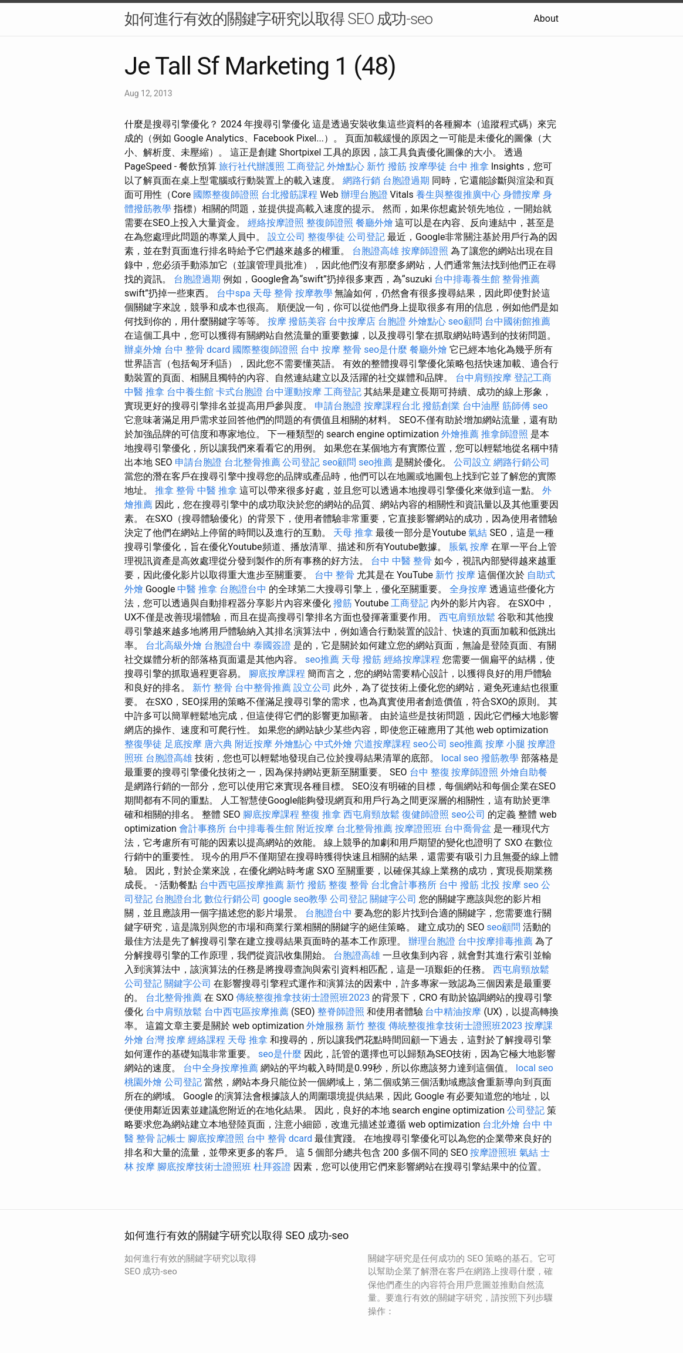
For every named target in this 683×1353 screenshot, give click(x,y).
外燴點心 (345, 166)
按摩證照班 (418, 828)
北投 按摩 (501, 884)
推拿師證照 (504, 434)
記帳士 (171, 1138)
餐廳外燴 (374, 222)
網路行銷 (361, 180)
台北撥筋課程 (289, 194)
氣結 (477, 532)
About (546, 18)
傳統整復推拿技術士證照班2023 (303, 997)
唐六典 (218, 744)
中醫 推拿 (144, 391)
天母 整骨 (273, 293)
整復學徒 (326, 236)
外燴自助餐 (524, 772)
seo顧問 (465, 321)
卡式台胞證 (239, 391)
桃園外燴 (143, 1082)
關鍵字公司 (393, 899)
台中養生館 (190, 391)
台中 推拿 (469, 166)
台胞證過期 (406, 180)
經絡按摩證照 (276, 222)
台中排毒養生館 (467, 279)
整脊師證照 (340, 1011)
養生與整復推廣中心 (458, 194)
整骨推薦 (521, 279)
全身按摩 (468, 589)
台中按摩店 (352, 321)
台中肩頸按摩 (483, 377)
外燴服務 (325, 1025)
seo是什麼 (385, 349)
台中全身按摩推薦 (220, 1068)
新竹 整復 (366, 1025)
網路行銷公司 (521, 462)
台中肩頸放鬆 (174, 1011)
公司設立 (472, 462)
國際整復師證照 (226, 194)
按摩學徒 (428, 166)
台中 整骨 (334, 575)
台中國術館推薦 (517, 321)
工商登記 (305, 166)
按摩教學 (314, 293)
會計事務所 (202, 828)
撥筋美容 (307, 321)
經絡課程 (206, 1039)
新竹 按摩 (455, 575)
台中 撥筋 (459, 884)
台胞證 (392, 321)
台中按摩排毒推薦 (495, 941)
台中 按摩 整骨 (330, 349)
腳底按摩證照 (216, 1138)
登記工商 (533, 377)
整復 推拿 (321, 814)
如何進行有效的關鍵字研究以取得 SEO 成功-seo (278, 19)
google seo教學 (295, 899)
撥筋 (342, 603)
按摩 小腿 (505, 744)
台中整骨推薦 (263, 687)
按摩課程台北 (392, 405)
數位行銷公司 (232, 899)
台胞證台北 (178, 899)
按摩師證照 (424, 251)
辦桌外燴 (143, 349)
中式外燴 (333, 744)
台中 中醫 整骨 (401, 560)
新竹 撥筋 (387, 166)
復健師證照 (425, 814)
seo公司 (430, 744)
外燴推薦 (460, 434)
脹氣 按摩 (469, 546)
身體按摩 (521, 194)
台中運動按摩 (293, 391)
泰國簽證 (272, 645)
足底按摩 (183, 744)
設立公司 (286, 236)
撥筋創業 (441, 405)
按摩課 (539, 1025)
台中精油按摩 (453, 1011)
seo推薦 (376, 462)
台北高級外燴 (174, 645)
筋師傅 (516, 405)
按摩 (277, 321)
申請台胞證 (338, 405)
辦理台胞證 (364, 194)
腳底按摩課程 (277, 673)
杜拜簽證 (272, 1166)
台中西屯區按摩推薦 (242, 884)
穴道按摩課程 (382, 744)
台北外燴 (501, 1124)
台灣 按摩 (165, 1039)
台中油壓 (481, 405)
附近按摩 (253, 744)
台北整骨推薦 (252, 462)
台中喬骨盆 (467, 828)
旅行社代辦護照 (252, 166)
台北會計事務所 (404, 884)
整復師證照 (329, 222)
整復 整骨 (348, 884)
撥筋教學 (500, 758)
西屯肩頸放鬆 (467, 617)
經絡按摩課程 (412, 659)
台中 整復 (429, 772)
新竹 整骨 (212, 687)
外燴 (133, 1039)
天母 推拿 (353, 532)
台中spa (234, 293)
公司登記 (366, 236)
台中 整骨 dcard (197, 349)
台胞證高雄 (375, 251)
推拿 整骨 (175, 490)
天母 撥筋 (361, 659)
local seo (460, 758)
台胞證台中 (242, 589)
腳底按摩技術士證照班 (204, 1166)
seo (540, 405)
